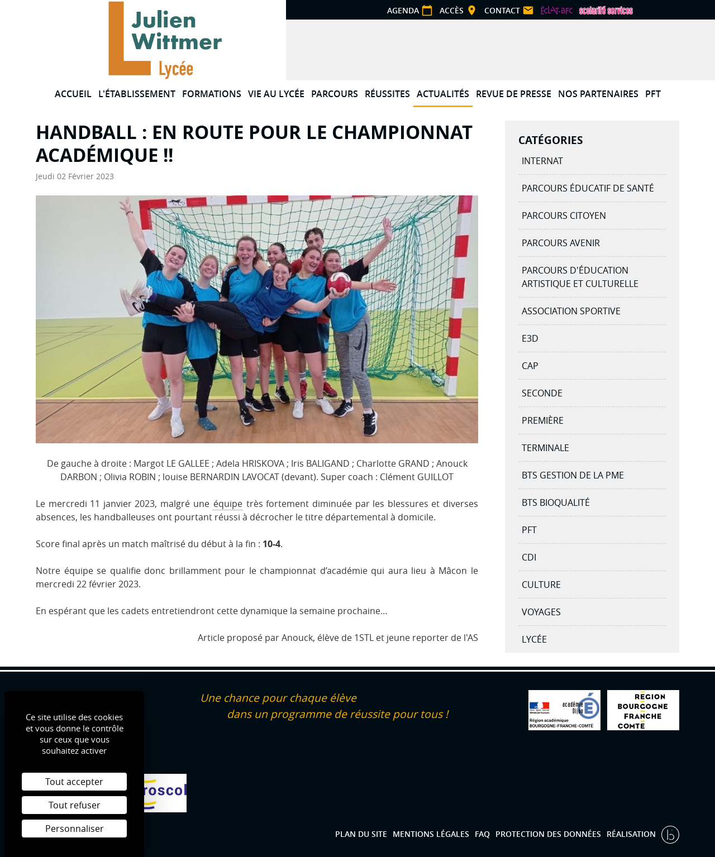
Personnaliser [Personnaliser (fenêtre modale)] (74, 828)
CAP (530, 366)
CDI (529, 557)
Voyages (541, 612)
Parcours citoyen (564, 215)
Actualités (443, 94)
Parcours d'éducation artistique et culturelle (580, 277)
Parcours (334, 94)
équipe (227, 503)
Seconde (542, 393)
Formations (211, 94)
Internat (542, 161)
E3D (530, 338)
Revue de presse (513, 94)
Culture (541, 584)
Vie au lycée (276, 94)
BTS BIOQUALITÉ (556, 502)
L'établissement (136, 94)
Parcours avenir (561, 243)
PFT (653, 94)
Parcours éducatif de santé (588, 188)
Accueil (73, 94)
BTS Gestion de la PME (573, 475)
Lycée (534, 639)
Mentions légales (431, 834)
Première (543, 420)
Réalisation (632, 834)
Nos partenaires (598, 94)
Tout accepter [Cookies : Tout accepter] (74, 781)
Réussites (387, 94)
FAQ (482, 834)
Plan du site (361, 834)
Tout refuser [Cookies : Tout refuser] (75, 805)
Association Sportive (571, 311)
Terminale (545, 448)
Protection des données (548, 834)
